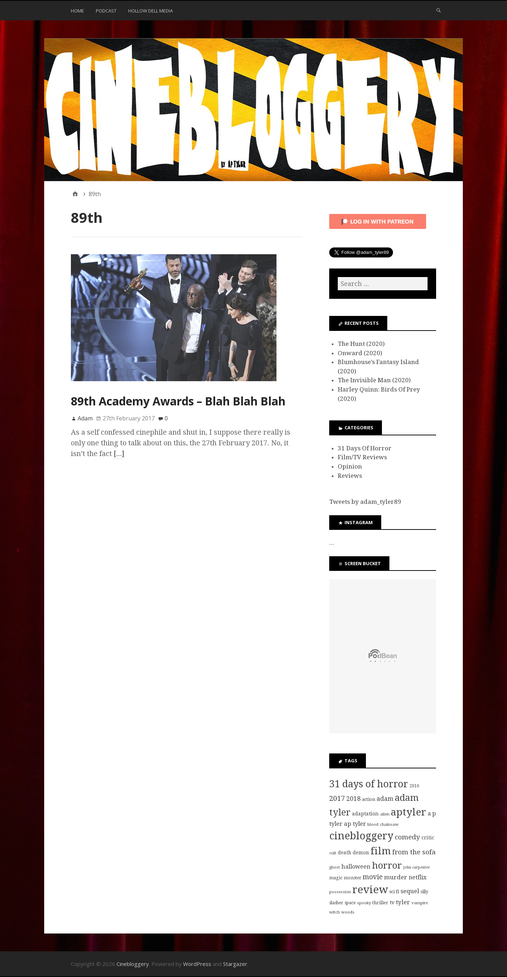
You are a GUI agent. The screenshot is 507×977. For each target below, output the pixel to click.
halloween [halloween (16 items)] (356, 866)
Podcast (106, 10)
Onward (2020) (360, 353)
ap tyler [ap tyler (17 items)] (355, 823)
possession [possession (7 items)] (340, 891)
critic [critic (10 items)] (427, 837)
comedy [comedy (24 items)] (407, 837)
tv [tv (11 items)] (392, 902)
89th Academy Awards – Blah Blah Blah (178, 401)
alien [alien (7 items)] (384, 814)
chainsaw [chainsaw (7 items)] (389, 824)
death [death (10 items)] (344, 852)
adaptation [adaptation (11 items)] (365, 814)
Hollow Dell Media (150, 10)
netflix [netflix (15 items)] (417, 877)
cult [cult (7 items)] (332, 852)
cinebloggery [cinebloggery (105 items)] (361, 836)
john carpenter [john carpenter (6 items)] (416, 867)
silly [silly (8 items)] (424, 891)
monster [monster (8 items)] (352, 877)
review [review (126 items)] (370, 890)
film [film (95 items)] (381, 851)
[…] (119, 453)
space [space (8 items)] (350, 902)
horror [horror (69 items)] (387, 865)
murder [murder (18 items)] (395, 877)
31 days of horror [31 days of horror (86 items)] (368, 783)
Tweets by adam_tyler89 (365, 501)
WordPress (197, 963)
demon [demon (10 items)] (361, 852)
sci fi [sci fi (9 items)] (394, 891)
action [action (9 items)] (368, 799)
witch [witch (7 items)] (334, 912)
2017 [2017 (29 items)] (337, 798)
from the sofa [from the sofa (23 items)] (414, 852)
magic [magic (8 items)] (335, 877)
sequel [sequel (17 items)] (409, 891)
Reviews (350, 475)
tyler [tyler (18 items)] (403, 902)
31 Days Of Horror (365, 448)
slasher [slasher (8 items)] (336, 902)
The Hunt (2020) (361, 343)
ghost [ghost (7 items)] (334, 867)
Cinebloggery (133, 963)
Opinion (350, 466)
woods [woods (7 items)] (348, 912)
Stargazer (235, 963)
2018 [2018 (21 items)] (353, 798)
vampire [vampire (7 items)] (420, 902)
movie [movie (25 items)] (373, 877)
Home (77, 10)
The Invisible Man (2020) (374, 380)
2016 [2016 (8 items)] (414, 785)
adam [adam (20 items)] (385, 798)
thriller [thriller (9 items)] (380, 902)
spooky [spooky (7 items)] (364, 902)
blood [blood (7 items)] (372, 824)
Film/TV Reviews (362, 457)
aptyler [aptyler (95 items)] (408, 812)
